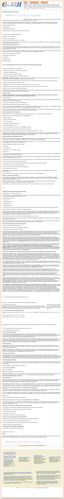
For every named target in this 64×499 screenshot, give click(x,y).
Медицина (52, 5)
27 (31, 15)
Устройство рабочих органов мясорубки (45, 471)
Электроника (42, 8)
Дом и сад (49, 4)
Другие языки (53, 4)
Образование (30, 6)
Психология (53, 6)
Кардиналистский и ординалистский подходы (39, 456)
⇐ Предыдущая (8, 15)
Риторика (25, 7)
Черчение (28, 8)
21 (17, 15)
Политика (46, 6)
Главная (25, 2)
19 (13, 15)
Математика (47, 5)
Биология (40, 4)
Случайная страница (34, 2)
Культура (34, 5)
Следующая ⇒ (38, 15)
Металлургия (57, 5)
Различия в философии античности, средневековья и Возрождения (18, 472)
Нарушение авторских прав (24, 445)
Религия (57, 6)
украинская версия (44, 487)
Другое (58, 4)
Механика (25, 6)
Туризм (48, 7)
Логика (43, 5)
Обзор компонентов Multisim (55, 456)
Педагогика (41, 6)
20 (15, 15)
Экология (32, 8)
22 (19, 15)
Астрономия (35, 4)
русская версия (38, 487)
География (44, 4)
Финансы (60, 7)
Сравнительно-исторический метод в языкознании (47, 481)
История (30, 5)
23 (21, 15)
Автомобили (30, 4)
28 (33, 15)
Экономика (37, 8)
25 (26, 15)
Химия (25, 8)
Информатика (26, 5)
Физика (51, 7)
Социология (30, 7)
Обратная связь (44, 2)
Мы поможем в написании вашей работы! (37, 445)
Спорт (34, 7)
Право (49, 6)
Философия (56, 7)
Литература (39, 5)
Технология (44, 7)
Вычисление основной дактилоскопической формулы (8, 460)
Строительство (38, 7)
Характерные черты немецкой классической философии (15, 476)
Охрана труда (36, 6)
